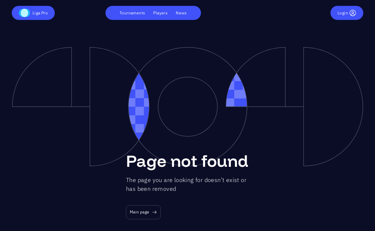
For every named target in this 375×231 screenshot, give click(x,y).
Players (160, 13)
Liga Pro (33, 13)
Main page (143, 212)
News (181, 13)
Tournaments (132, 13)
